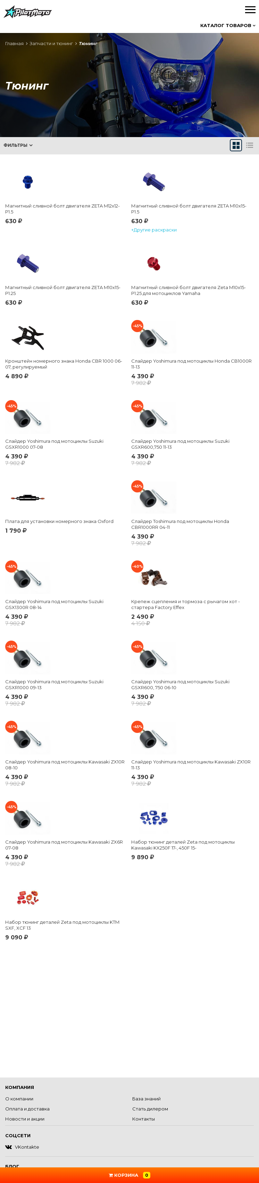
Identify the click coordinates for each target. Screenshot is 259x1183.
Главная (14, 43)
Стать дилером (150, 1109)
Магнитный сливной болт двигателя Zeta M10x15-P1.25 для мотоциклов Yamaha (188, 290)
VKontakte (22, 1147)
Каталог (228, 25)
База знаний (146, 1098)
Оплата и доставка (27, 1109)
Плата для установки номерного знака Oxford (59, 521)
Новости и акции (24, 1119)
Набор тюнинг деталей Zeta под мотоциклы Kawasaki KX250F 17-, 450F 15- (183, 845)
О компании (19, 1098)
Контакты (143, 1119)
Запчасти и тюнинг (51, 43)
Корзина (129, 1175)
